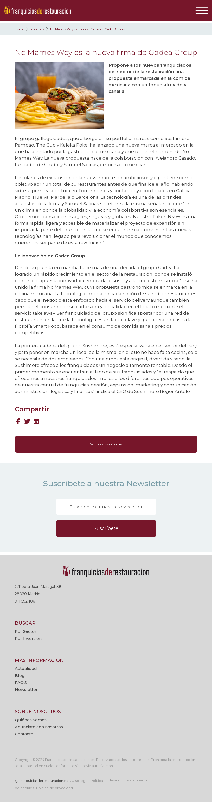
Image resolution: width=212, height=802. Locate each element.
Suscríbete (106, 528)
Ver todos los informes (106, 444)
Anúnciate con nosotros (39, 726)
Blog (20, 675)
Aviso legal (79, 781)
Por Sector (25, 631)
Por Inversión (28, 638)
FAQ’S (21, 682)
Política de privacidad (54, 788)
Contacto (24, 733)
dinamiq (142, 780)
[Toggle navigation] (203, 10)
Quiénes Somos (31, 719)
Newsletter (26, 689)
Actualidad (26, 668)
